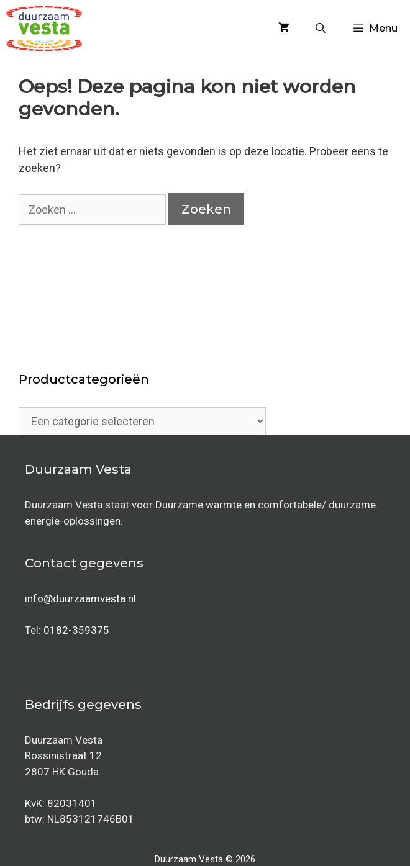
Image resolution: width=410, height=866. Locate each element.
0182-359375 (76, 630)
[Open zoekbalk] (321, 28)
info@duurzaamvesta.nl (80, 598)
